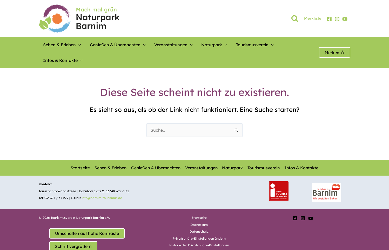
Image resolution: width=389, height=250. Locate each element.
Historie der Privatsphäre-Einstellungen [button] (199, 230)
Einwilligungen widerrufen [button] (199, 237)
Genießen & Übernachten (111, 45)
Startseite (80, 152)
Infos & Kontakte (276, 45)
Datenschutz (199, 216)
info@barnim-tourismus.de (102, 182)
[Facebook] (329, 19)
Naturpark (198, 45)
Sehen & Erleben (60, 45)
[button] (295, 20)
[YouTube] (344, 19)
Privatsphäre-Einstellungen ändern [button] (199, 223)
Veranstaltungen (162, 45)
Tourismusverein (233, 45)
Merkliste (312, 18)
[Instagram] (337, 19)
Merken (335, 44)
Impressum (199, 209)
